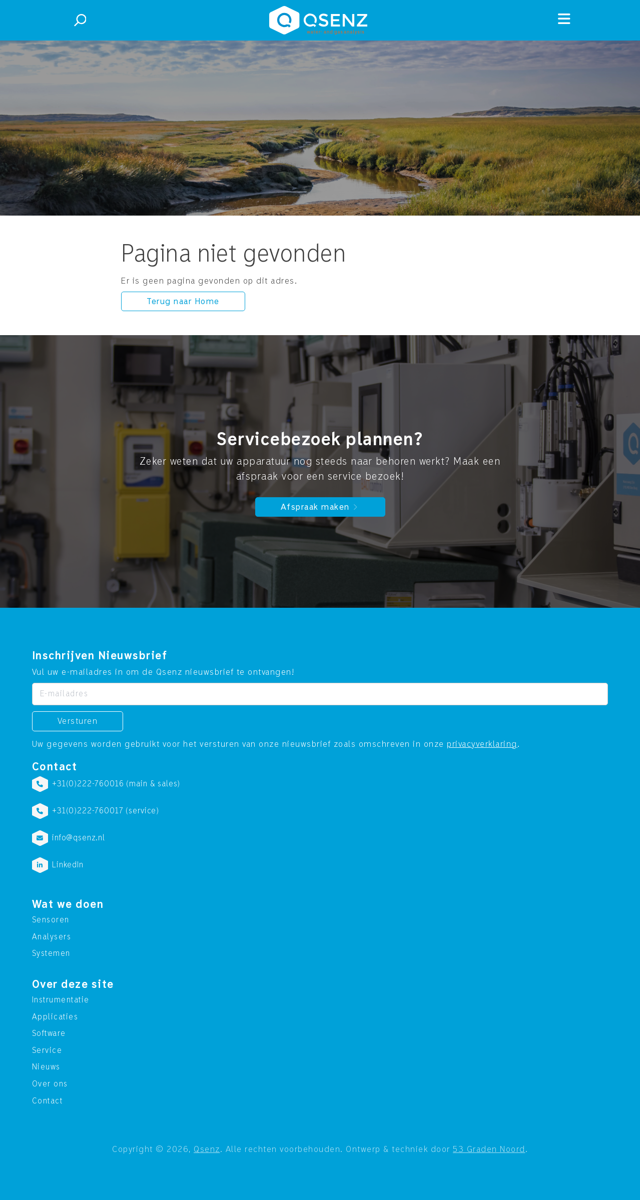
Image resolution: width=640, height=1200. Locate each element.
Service (47, 1050)
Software (49, 1033)
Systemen (51, 953)
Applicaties (55, 1017)
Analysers (52, 937)
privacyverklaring (482, 744)
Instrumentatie (61, 1000)
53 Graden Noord (489, 1149)
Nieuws (46, 1067)
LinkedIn (68, 865)
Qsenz (207, 1149)
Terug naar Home (183, 301)
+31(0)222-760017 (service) (105, 811)
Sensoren (51, 920)
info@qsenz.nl (78, 838)
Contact (47, 1101)
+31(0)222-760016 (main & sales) (116, 784)
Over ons (50, 1084)
